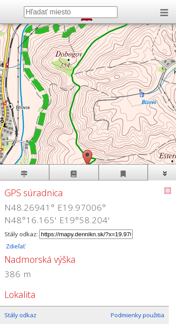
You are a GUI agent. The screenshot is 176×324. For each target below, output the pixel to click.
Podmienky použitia (137, 315)
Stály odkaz (20, 315)
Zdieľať (15, 246)
